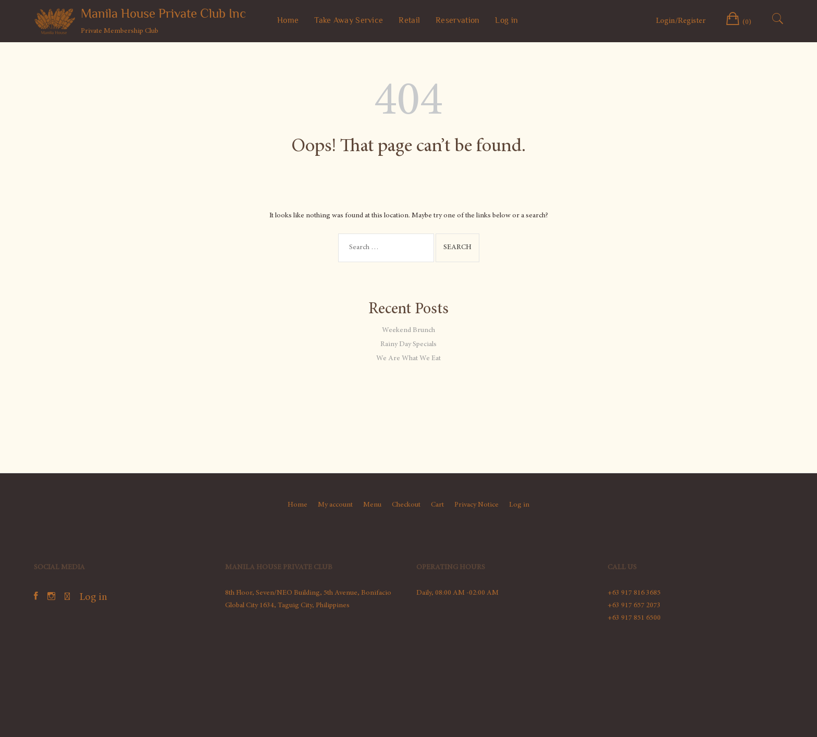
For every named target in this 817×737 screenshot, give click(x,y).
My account (335, 505)
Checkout (406, 505)
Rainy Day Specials (408, 344)
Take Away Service (348, 20)
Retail (409, 20)
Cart (437, 505)
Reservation (457, 20)
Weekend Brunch (408, 330)
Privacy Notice (476, 505)
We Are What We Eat (408, 358)
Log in (506, 20)
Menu (372, 505)
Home (288, 20)
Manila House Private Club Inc (163, 13)
